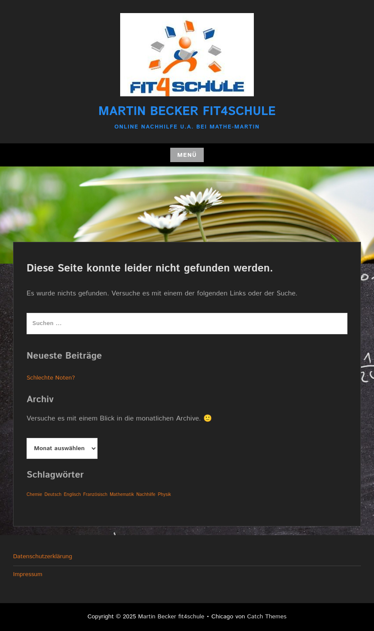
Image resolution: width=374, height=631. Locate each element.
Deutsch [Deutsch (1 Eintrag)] (52, 494)
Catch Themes (266, 616)
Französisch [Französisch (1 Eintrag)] (95, 494)
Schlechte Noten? (51, 377)
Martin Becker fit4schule (187, 111)
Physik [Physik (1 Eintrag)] (164, 494)
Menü (187, 155)
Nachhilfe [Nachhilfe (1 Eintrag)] (145, 494)
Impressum (27, 574)
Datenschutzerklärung (42, 556)
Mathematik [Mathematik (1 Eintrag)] (122, 494)
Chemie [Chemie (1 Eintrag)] (34, 494)
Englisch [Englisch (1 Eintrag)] (72, 494)
